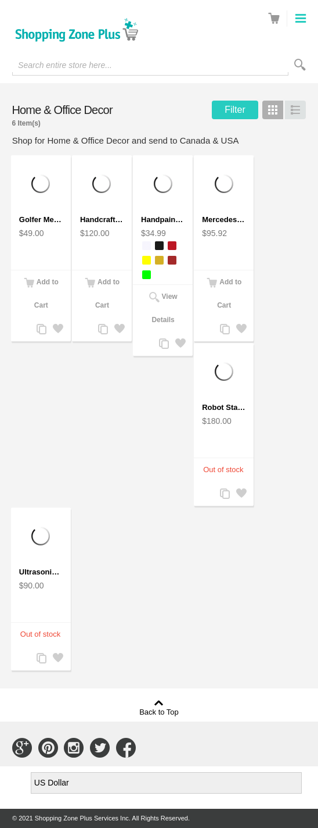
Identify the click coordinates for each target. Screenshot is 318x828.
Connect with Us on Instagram (74, 748)
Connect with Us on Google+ (22, 748)
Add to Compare (41, 330)
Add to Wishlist (57, 330)
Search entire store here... (65, 65)
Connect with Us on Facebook (126, 748)
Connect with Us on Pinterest (48, 748)
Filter (235, 110)
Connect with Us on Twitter (100, 748)
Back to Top (159, 712)
